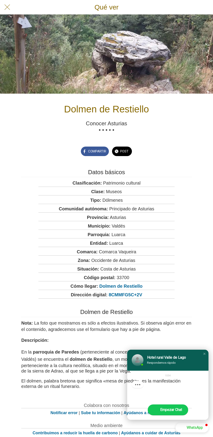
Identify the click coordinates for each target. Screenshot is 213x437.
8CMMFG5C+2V (125, 294)
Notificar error (64, 413)
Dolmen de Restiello (121, 286)
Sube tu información (100, 413)
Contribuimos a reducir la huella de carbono (75, 433)
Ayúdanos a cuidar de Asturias (150, 433)
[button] (204, 354)
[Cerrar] (7, 7)
